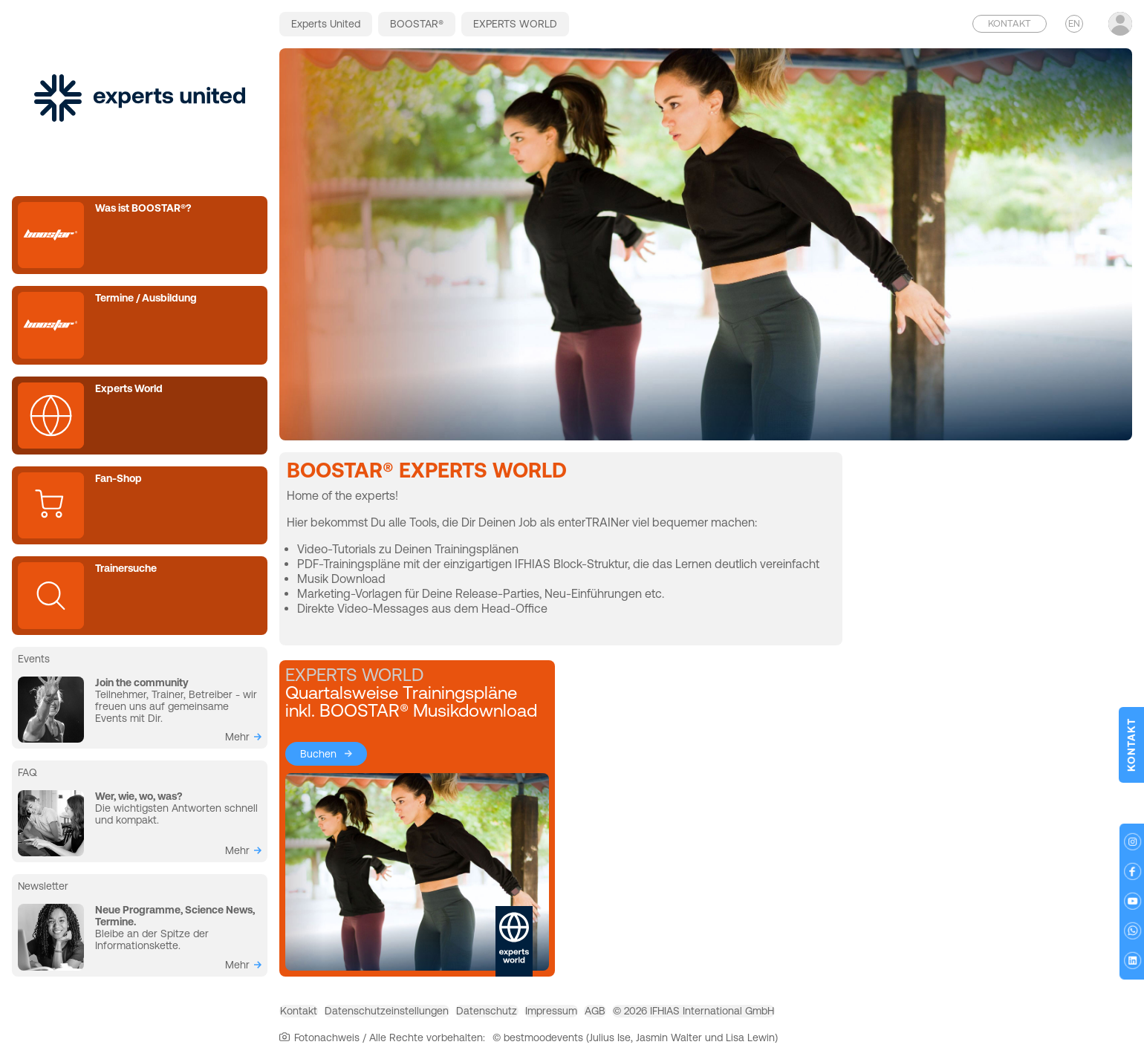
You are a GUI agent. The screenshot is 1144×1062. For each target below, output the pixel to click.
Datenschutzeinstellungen (420, 1014)
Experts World (129, 388)
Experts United (325, 24)
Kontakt (309, 1014)
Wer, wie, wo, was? (138, 796)
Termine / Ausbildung (146, 298)
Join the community (142, 682)
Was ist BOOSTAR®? (143, 208)
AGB (694, 1014)
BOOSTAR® (416, 24)
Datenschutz (542, 1014)
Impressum (628, 1014)
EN (1074, 23)
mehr (237, 737)
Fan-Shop (118, 478)
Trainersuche (126, 568)
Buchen (318, 754)
